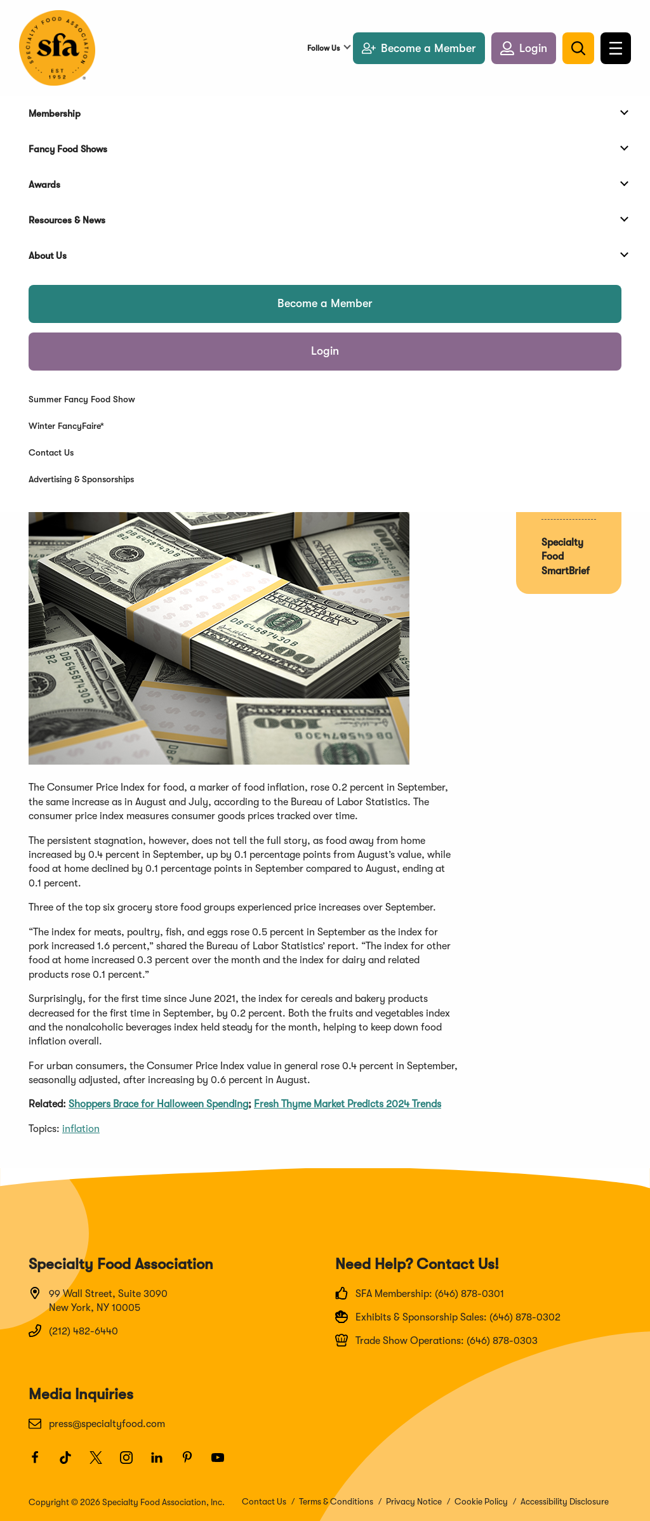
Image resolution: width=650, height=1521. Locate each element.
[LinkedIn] (162, 1463)
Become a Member (325, 303)
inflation (81, 1129)
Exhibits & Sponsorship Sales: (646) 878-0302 (447, 1316)
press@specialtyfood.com (97, 1423)
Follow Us (323, 48)
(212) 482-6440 (73, 1330)
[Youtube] (223, 1463)
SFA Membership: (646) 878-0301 (419, 1293)
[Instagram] (132, 1463)
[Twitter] (102, 1463)
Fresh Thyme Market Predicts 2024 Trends (347, 1104)
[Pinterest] (193, 1463)
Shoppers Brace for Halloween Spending (158, 1104)
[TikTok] (71, 1463)
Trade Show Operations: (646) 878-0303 (436, 1340)
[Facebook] (41, 1463)
